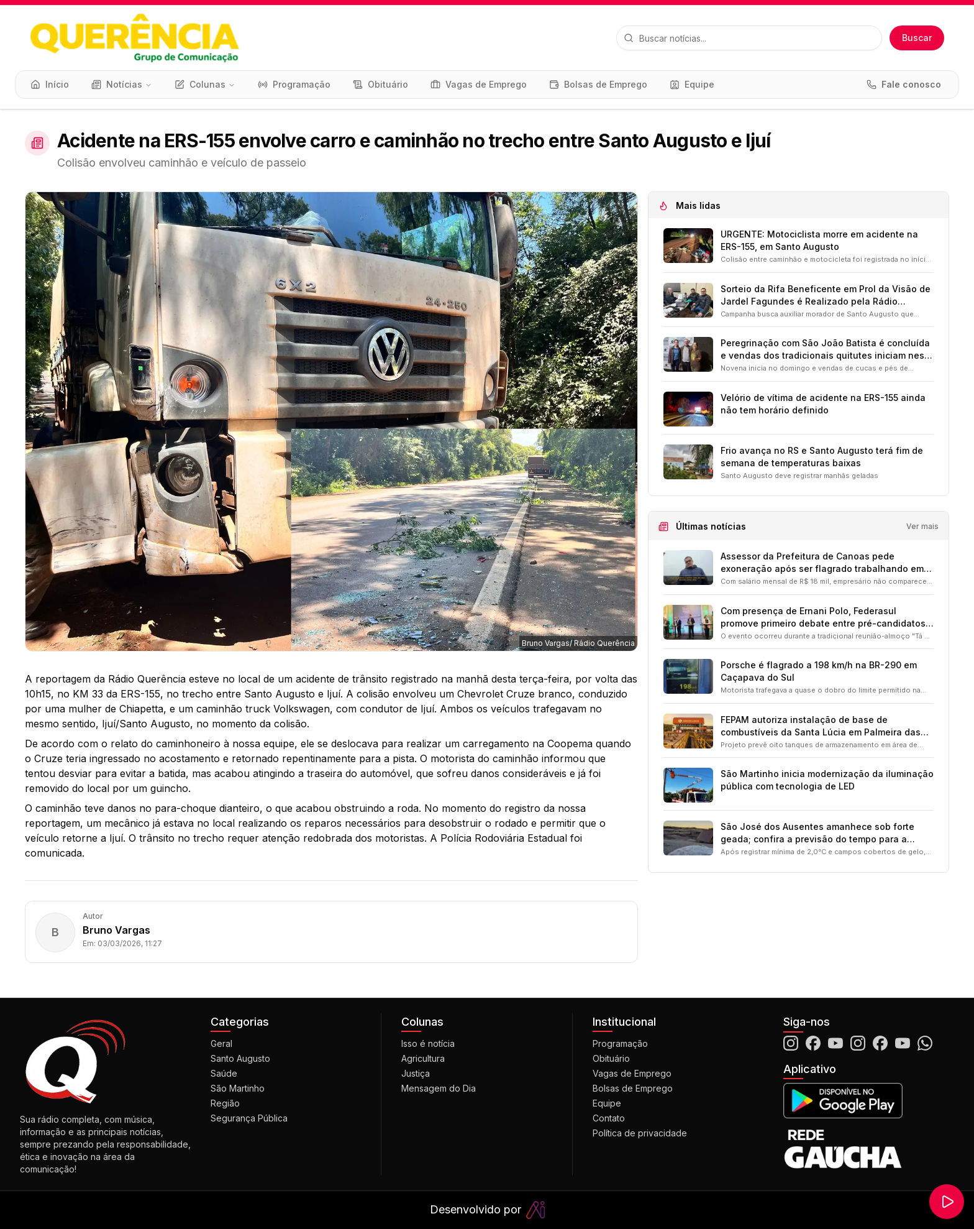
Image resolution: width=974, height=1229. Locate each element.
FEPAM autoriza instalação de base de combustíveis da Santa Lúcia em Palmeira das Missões (821, 726)
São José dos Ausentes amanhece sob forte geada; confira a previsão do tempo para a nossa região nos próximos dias (817, 833)
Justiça (415, 1073)
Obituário (611, 1058)
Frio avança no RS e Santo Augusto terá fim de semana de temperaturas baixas (822, 456)
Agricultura (423, 1058)
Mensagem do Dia (438, 1088)
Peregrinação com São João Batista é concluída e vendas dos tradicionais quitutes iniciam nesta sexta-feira (827, 350)
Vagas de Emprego (632, 1073)
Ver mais (922, 526)
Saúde (224, 1073)
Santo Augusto (240, 1058)
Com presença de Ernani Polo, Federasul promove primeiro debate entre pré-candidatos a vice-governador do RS (827, 617)
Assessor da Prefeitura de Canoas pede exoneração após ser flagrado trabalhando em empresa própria (822, 563)
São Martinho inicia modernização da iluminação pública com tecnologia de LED (827, 779)
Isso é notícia (428, 1043)
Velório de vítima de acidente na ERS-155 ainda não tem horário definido (823, 403)
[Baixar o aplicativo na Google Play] (868, 1100)
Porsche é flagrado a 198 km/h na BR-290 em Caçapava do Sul (819, 671)
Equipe (607, 1103)
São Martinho (238, 1088)
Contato (609, 1118)
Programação (620, 1043)
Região (225, 1103)
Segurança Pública (249, 1118)
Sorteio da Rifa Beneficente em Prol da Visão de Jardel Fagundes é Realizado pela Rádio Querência (826, 295)
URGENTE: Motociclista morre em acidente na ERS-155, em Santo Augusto (819, 240)
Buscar (917, 37)
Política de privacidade (640, 1133)
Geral (221, 1043)
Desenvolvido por (487, 1210)
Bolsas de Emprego (633, 1088)
